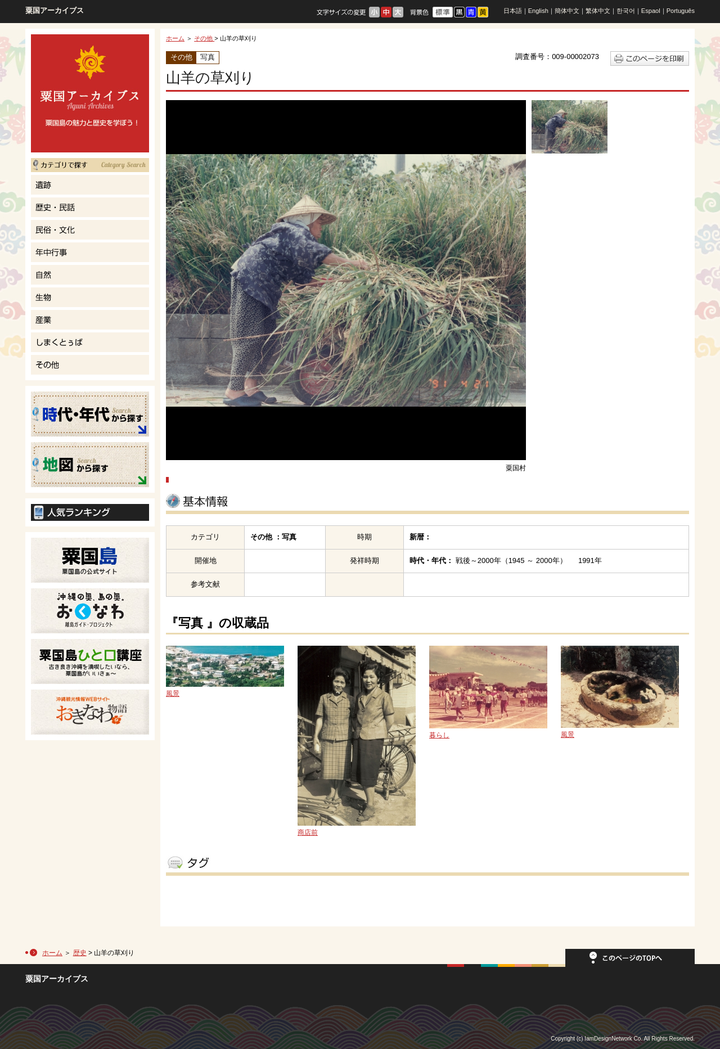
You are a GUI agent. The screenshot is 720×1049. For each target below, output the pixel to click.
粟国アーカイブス (54, 10)
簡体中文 (567, 10)
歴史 (80, 953)
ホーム (175, 38)
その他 (204, 38)
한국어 (625, 10)
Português (681, 10)
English (538, 10)
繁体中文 (598, 10)
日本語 (512, 10)
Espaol (650, 10)
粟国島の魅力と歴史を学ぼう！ (90, 93)
